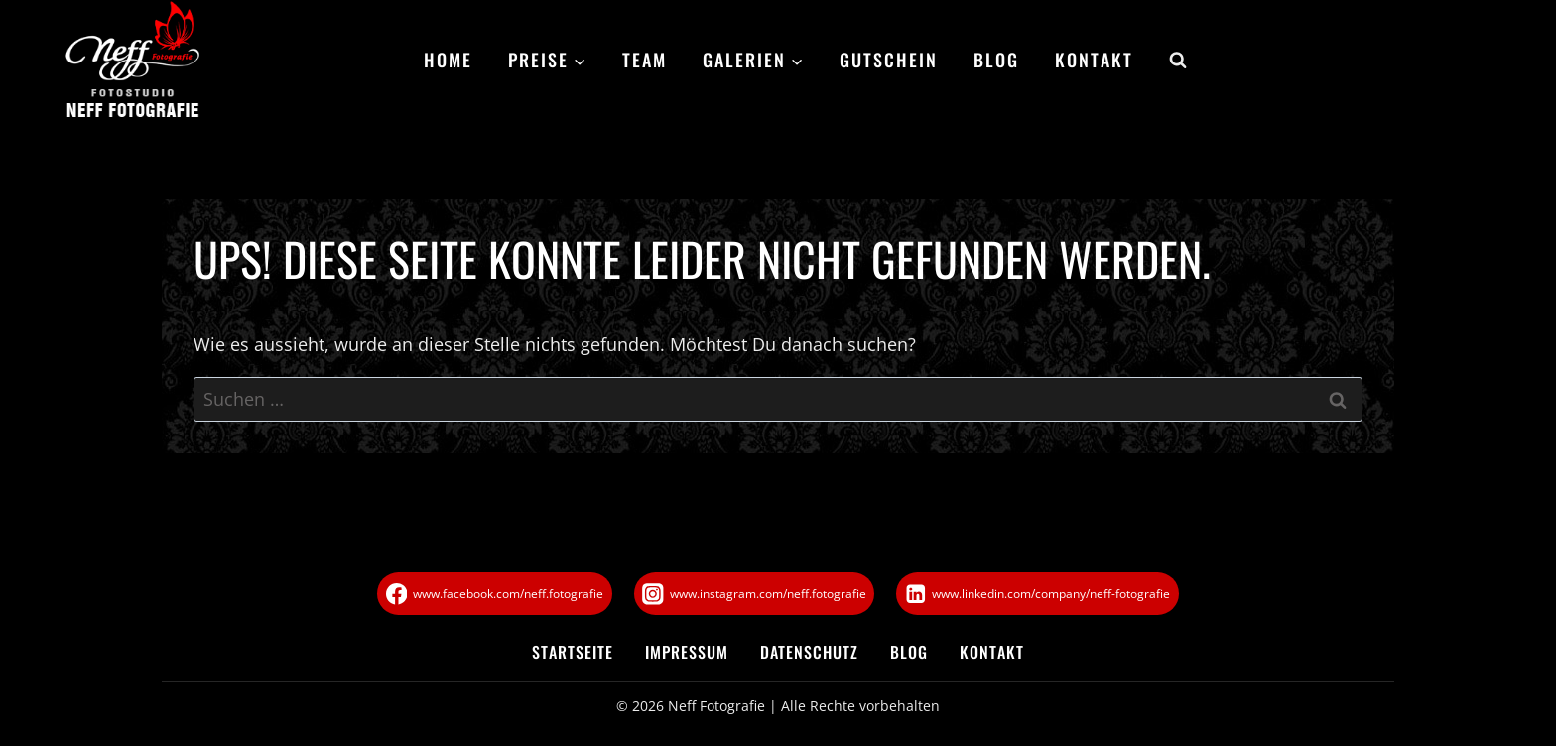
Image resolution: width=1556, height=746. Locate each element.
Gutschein (889, 59)
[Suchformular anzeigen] (1169, 60)
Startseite (572, 652)
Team (644, 59)
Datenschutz (809, 652)
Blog (996, 59)
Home (448, 59)
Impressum (686, 652)
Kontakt (1094, 59)
